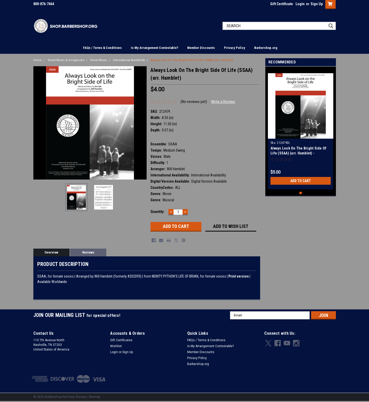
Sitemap (94, 397)
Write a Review (223, 102)
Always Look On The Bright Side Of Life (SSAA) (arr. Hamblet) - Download (298, 153)
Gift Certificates (121, 340)
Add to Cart (300, 181)
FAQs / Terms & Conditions (102, 48)
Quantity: (157, 212)
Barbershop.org (265, 48)
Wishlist (116, 346)
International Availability (129, 60)
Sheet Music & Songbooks (66, 60)
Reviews (88, 252)
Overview (51, 252)
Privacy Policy (234, 48)
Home (37, 60)
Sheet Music (98, 60)
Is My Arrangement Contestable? (154, 48)
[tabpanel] (300, 129)
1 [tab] (300, 193)
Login (300, 4)
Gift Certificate (281, 4)
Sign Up (317, 4)
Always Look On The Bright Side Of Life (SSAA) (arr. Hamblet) (191, 60)
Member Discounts (201, 48)
